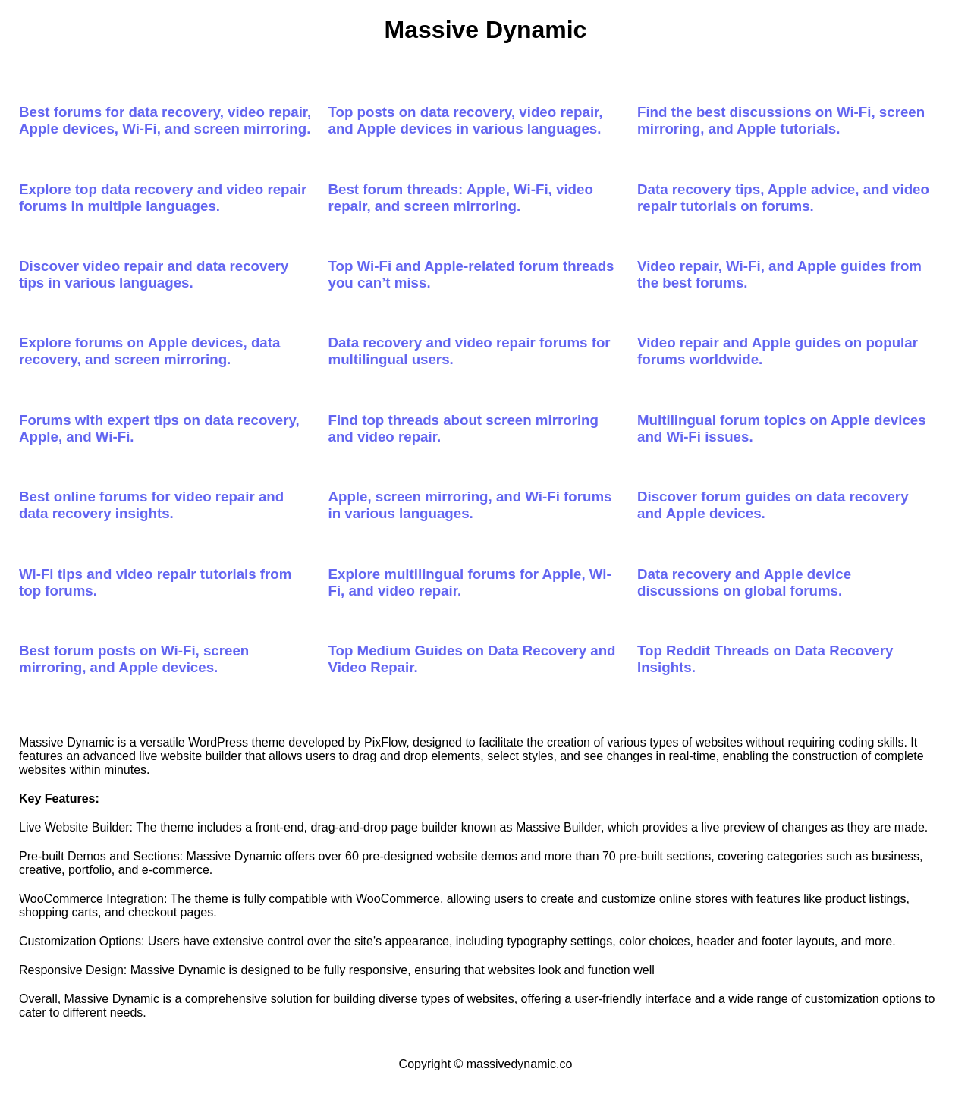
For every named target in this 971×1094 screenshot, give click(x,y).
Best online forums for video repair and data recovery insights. (151, 505)
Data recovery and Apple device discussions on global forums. (744, 582)
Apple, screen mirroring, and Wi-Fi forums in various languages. (470, 505)
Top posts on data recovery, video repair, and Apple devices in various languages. (465, 120)
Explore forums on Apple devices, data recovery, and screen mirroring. (149, 351)
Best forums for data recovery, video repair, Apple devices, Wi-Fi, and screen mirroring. (165, 120)
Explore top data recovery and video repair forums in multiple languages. (162, 197)
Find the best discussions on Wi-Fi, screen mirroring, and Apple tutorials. (781, 120)
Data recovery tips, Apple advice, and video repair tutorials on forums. (783, 197)
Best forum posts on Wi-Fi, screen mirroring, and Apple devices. (134, 659)
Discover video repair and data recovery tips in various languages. (154, 274)
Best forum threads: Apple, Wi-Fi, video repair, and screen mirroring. (460, 197)
